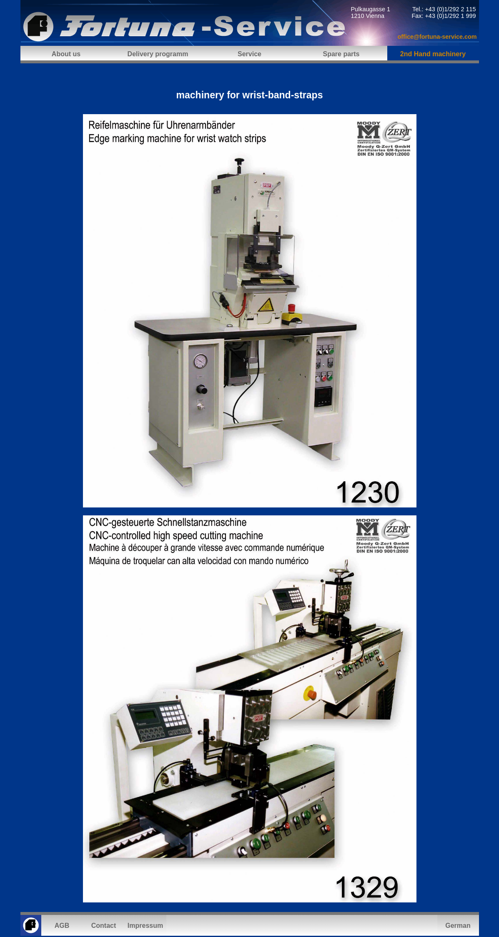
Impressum (145, 925)
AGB (62, 925)
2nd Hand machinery (433, 53)
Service (249, 53)
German (457, 925)
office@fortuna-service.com (437, 36)
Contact (103, 925)
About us (66, 53)
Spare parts (341, 53)
